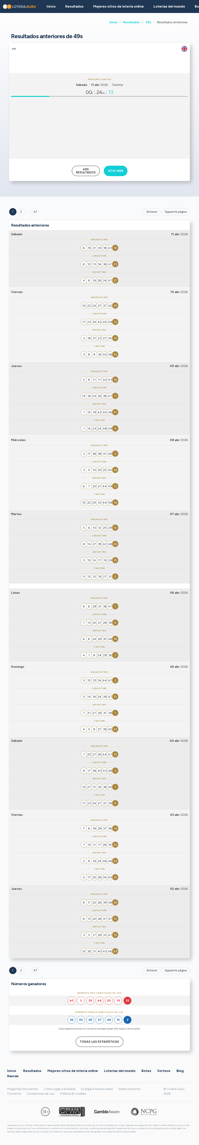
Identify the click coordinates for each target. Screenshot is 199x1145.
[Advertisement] (99, 128)
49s (148, 22)
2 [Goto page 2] (21, 212)
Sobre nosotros (129, 1089)
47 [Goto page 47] (35, 970)
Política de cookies (73, 1093)
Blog (180, 1071)
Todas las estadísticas (99, 1041)
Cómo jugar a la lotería (59, 1089)
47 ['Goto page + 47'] (35, 212)
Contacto (14, 1093)
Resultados (131, 22)
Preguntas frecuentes (22, 1089)
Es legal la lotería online (97, 1089)
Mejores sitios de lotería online (118, 6)
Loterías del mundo (169, 6)
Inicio (113, 22)
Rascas (13, 1076)
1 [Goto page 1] (12, 212)
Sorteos (163, 1071)
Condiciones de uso (41, 1093)
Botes (146, 1071)
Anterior (152, 212)
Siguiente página (176, 212)
